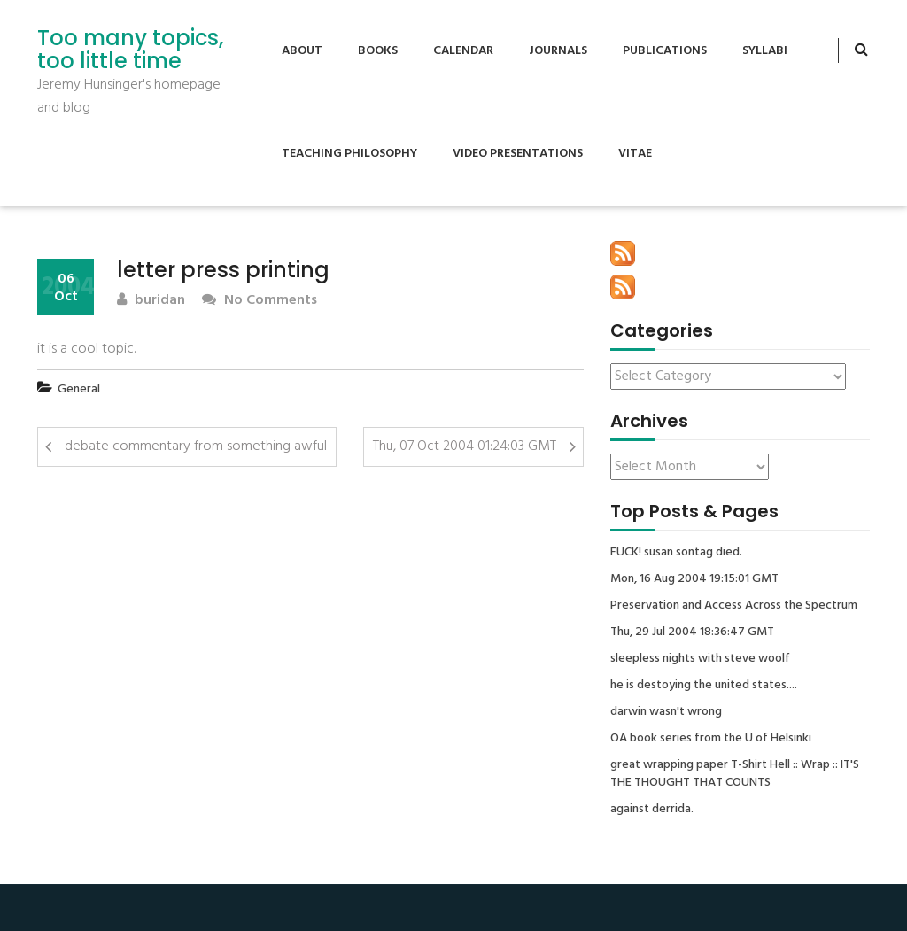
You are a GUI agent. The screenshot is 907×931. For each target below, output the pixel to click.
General (79, 389)
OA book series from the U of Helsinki (710, 739)
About (302, 51)
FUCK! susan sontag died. (676, 553)
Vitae (635, 154)
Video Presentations (518, 154)
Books (378, 51)
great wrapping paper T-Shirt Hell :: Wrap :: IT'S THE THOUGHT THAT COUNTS (734, 774)
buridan (151, 301)
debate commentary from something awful (196, 446)
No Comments (259, 301)
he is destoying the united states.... (703, 685)
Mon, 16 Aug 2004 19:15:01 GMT (694, 579)
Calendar (463, 51)
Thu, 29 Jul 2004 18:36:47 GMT (692, 632)
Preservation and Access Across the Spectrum (733, 606)
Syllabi (764, 51)
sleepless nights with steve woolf (700, 659)
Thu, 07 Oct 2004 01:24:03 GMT (464, 446)
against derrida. (652, 810)
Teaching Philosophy (349, 154)
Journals (558, 51)
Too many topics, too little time (130, 50)
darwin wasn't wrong (666, 712)
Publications (665, 51)
